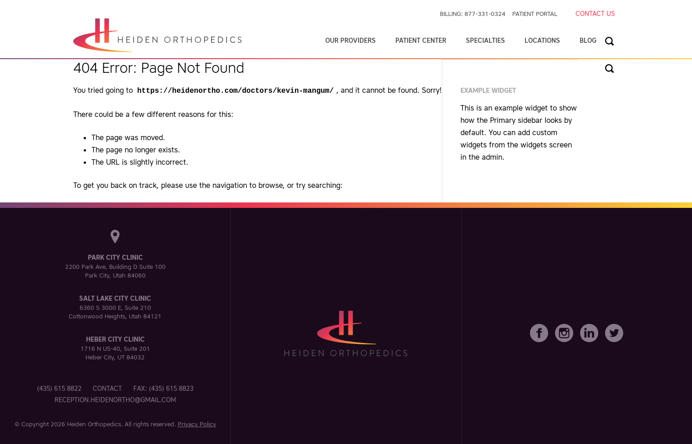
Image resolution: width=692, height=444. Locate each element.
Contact (107, 387)
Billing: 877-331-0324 (472, 14)
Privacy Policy (197, 423)
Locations (542, 40)
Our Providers (350, 40)
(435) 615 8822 (59, 387)
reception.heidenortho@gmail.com (115, 399)
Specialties (485, 40)
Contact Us (595, 14)
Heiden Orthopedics (94, 423)
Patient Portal (534, 14)
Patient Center (420, 40)
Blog (588, 40)
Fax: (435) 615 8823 (163, 387)
